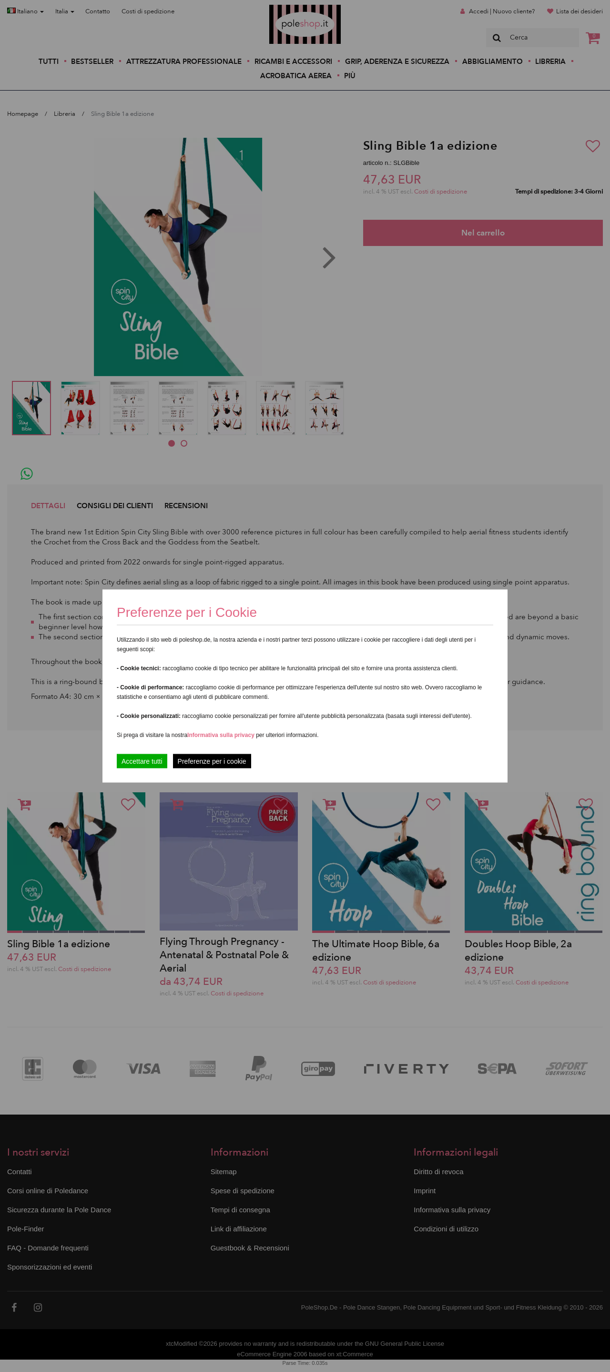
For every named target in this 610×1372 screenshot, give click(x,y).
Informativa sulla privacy (220, 735)
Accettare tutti (142, 761)
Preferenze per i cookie (212, 761)
